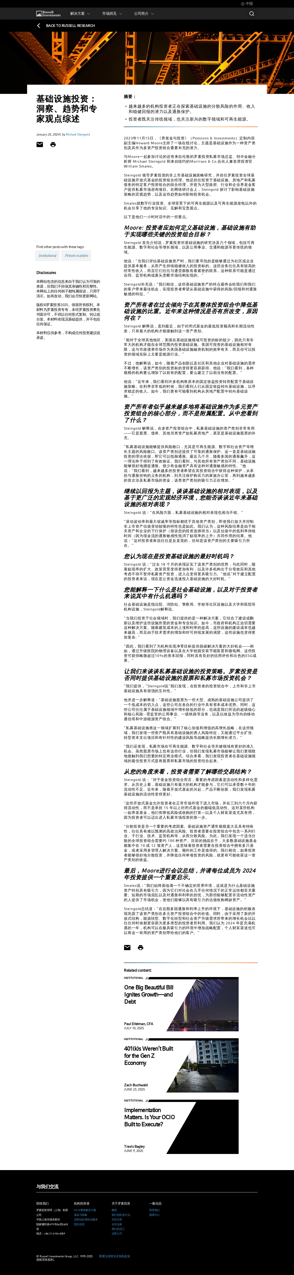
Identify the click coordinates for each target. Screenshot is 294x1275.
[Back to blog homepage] (65, 25)
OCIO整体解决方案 (85, 1210)
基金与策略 (80, 1215)
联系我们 (154, 1210)
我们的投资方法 (121, 1215)
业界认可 (117, 1233)
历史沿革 (117, 1219)
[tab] (247, 4)
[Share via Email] (39, 144)
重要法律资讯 (107, 1256)
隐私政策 (124, 1256)
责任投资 (79, 1224)
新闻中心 (154, 1215)
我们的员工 (118, 1229)
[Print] (53, 144)
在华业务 (117, 1224)
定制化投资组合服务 (86, 1219)
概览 (114, 1210)
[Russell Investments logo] (48, 14)
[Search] (252, 14)
